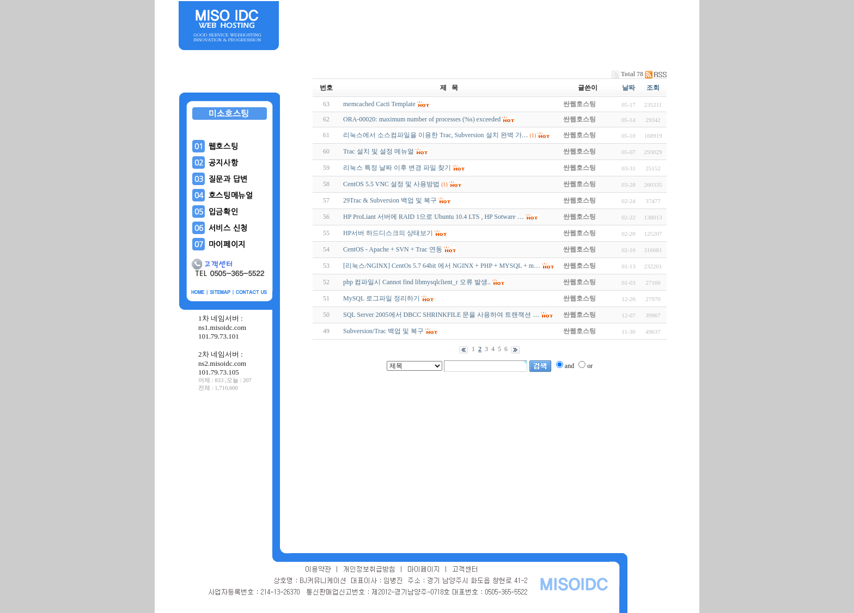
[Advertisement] (230, 473)
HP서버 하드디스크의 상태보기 (388, 233)
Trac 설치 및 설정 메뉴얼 (378, 151)
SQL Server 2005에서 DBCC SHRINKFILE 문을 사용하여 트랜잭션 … (441, 314)
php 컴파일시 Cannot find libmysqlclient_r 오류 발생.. (417, 282)
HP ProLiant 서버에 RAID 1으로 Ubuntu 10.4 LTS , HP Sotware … (433, 216)
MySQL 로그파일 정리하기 (381, 298)
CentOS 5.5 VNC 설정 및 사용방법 (391, 184)
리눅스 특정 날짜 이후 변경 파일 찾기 (397, 167)
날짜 (628, 87)
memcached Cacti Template (379, 104)
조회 (653, 87)
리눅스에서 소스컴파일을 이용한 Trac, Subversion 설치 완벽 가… (435, 135)
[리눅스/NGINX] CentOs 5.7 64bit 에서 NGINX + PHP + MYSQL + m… (441, 265)
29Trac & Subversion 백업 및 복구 (390, 200)
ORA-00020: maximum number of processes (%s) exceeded (422, 119)
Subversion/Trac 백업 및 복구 (383, 331)
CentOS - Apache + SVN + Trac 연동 (392, 249)
